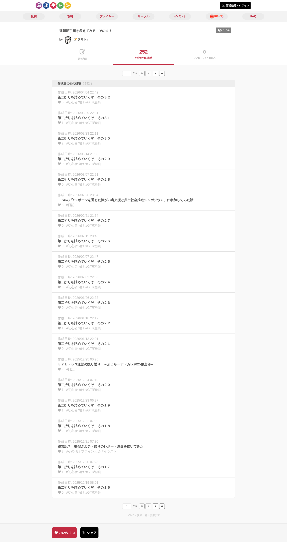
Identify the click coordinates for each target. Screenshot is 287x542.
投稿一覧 (142, 515)
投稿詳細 (155, 515)
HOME (130, 515)
